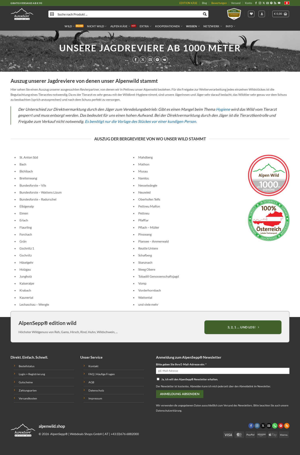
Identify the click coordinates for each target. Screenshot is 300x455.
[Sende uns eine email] (267, 3)
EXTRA (146, 26)
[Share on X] (143, 59)
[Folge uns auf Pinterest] (271, 3)
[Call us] (274, 426)
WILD (70, 26)
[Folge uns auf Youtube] (279, 3)
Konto (248, 3)
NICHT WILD (97, 26)
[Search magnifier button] (204, 14)
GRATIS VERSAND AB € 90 (26, 3)
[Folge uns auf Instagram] (260, 3)
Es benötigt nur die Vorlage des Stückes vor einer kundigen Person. (141, 121)
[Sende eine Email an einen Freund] (150, 59)
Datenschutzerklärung (168, 410)
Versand (235, 3)
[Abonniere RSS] (275, 3)
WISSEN (193, 26)
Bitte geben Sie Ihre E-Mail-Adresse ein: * (181, 364)
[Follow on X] (264, 3)
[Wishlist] (251, 14)
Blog (204, 3)
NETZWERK (212, 26)
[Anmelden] (262, 14)
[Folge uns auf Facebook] (256, 3)
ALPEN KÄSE (120, 26)
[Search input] (129, 14)
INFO (230, 26)
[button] (280, 14)
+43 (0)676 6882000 (125, 434)
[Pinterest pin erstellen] (157, 59)
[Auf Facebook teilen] (135, 59)
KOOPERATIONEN (168, 26)
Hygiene (223, 109)
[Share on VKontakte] (164, 59)
